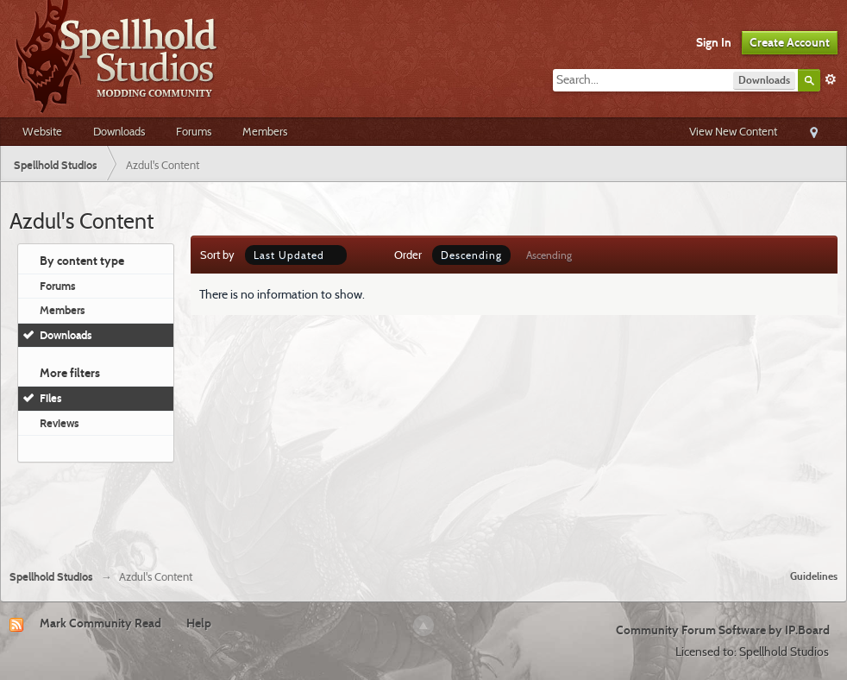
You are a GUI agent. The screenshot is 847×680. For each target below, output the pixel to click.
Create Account (790, 42)
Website (42, 131)
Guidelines (814, 576)
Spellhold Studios (51, 576)
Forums (193, 131)
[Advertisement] (423, 509)
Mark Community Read (100, 623)
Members (264, 131)
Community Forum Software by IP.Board (723, 630)
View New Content (733, 131)
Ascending (549, 255)
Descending (471, 255)
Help (198, 623)
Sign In (713, 42)
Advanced (831, 79)
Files (51, 398)
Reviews (59, 423)
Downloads (119, 131)
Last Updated (296, 255)
